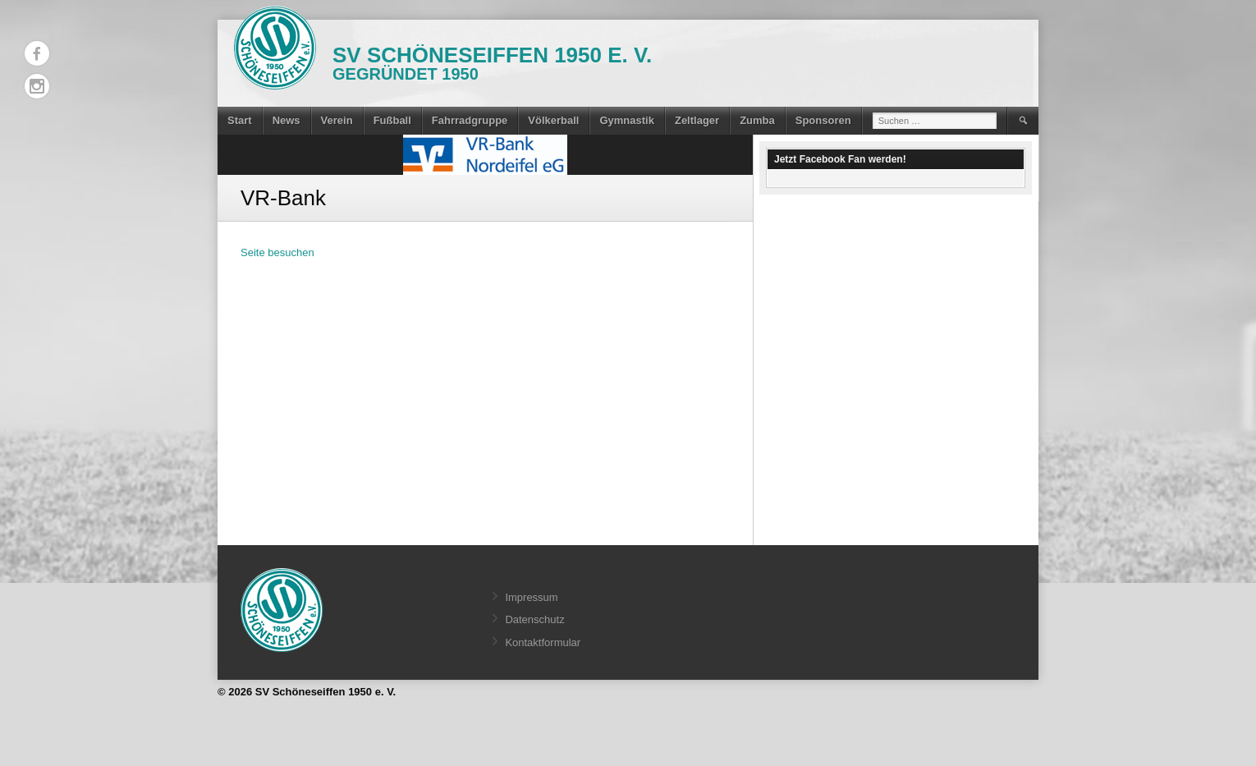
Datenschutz (534, 619)
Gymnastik (626, 120)
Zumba (757, 120)
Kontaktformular (542, 642)
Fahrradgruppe (469, 120)
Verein (337, 120)
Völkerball (553, 120)
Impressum (531, 597)
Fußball (392, 120)
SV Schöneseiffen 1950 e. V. (492, 55)
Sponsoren (823, 120)
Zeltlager (697, 120)
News (286, 120)
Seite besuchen (277, 252)
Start (239, 120)
